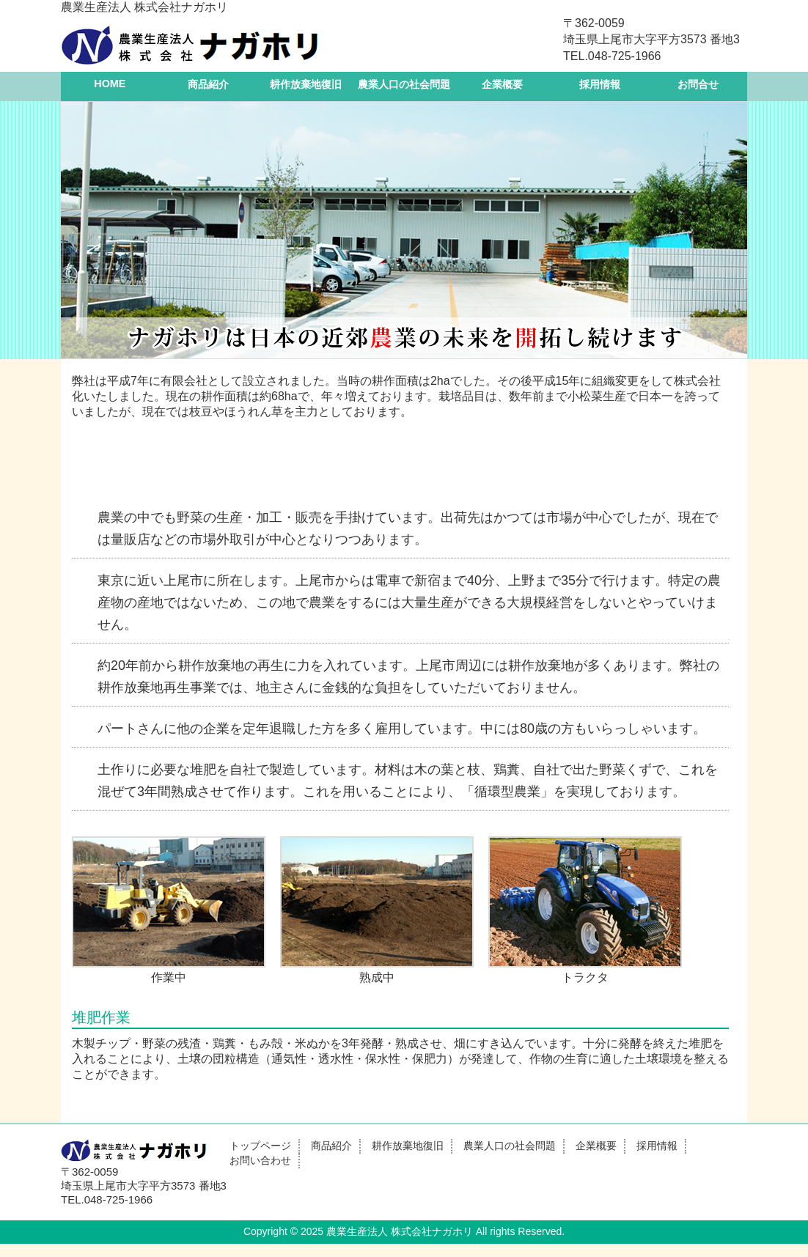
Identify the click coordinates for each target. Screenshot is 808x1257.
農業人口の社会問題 (404, 84)
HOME (109, 83)
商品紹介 (208, 84)
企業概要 (502, 84)
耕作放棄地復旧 (306, 84)
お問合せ (698, 84)
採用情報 (599, 84)
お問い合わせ (260, 1160)
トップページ (260, 1145)
